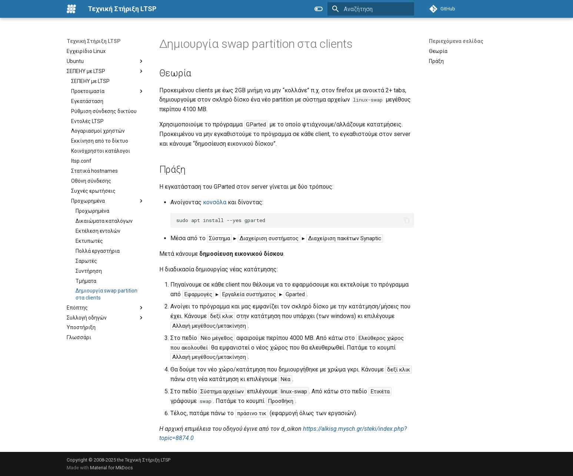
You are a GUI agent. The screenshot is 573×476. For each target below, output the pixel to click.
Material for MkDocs (111, 467)
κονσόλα (214, 202)
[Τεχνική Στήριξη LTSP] (71, 8)
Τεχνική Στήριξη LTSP (94, 41)
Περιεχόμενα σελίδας (456, 41)
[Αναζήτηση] (370, 9)
